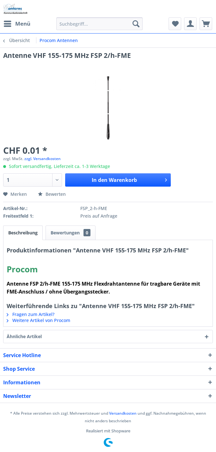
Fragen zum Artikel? (30, 314)
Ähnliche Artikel (24, 336)
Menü (17, 23)
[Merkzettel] (175, 23)
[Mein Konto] (190, 23)
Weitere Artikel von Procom (38, 320)
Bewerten (52, 194)
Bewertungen (70, 232)
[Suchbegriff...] (99, 23)
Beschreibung (23, 233)
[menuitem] (17, 23)
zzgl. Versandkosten (42, 158)
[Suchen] (136, 23)
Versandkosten (123, 413)
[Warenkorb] (206, 23)
